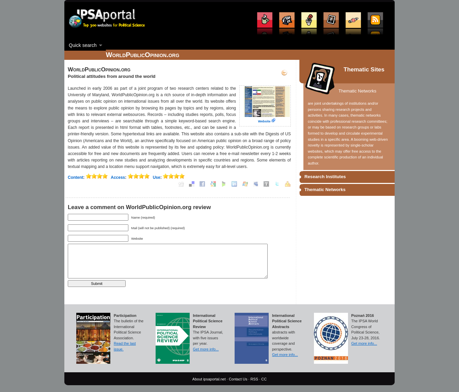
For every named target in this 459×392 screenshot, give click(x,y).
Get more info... (206, 349)
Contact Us (238, 379)
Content (75, 177)
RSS (254, 379)
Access (118, 177)
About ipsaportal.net (209, 379)
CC (264, 379)
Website (264, 121)
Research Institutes (325, 176)
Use (156, 177)
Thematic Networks (325, 189)
